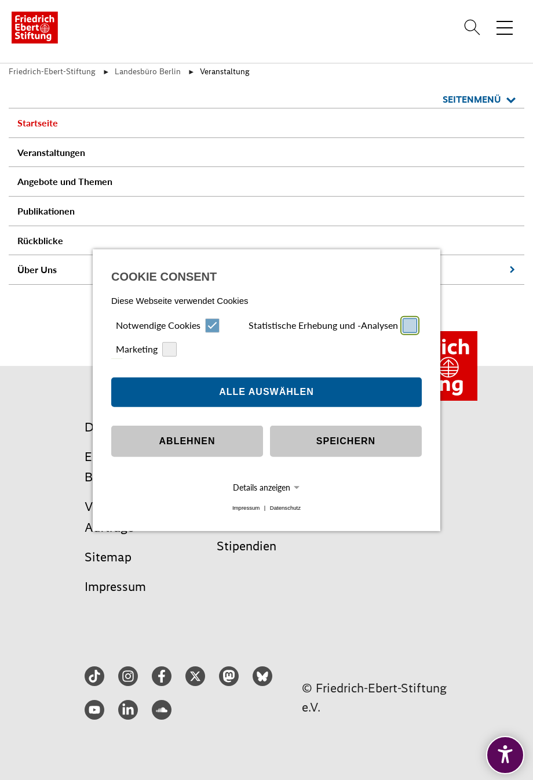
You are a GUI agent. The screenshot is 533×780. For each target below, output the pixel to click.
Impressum (246, 508)
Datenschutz (285, 508)
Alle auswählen (266, 392)
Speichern (345, 441)
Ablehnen (187, 441)
